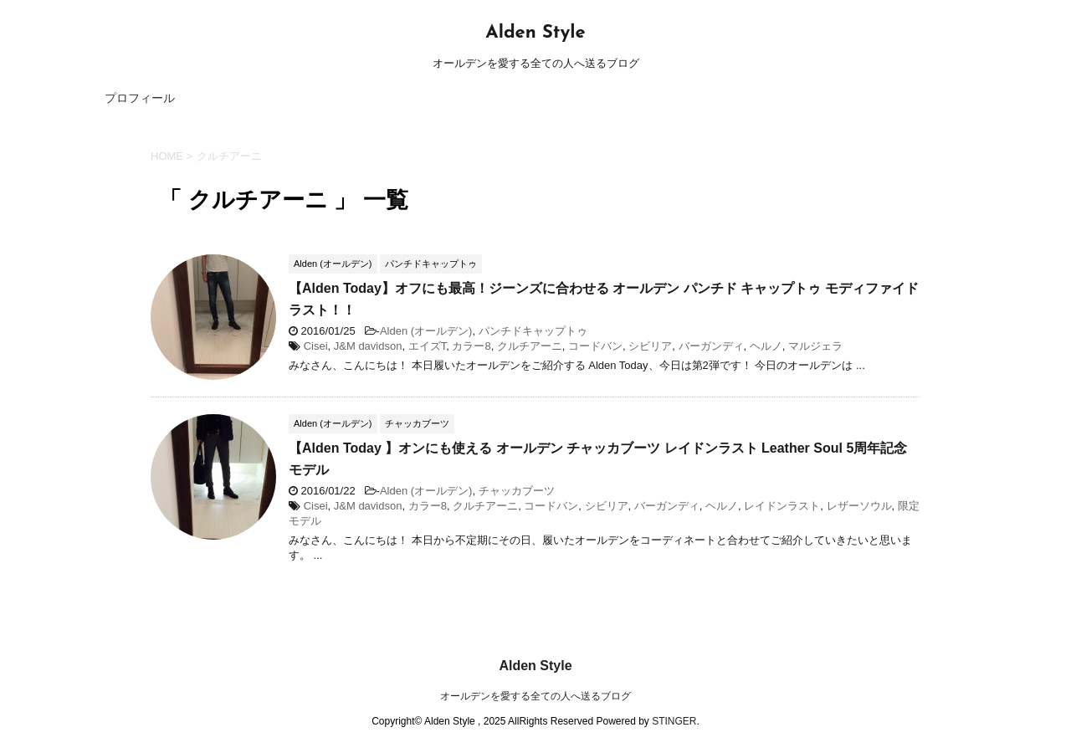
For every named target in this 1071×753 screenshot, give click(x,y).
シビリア (650, 346)
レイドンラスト (782, 505)
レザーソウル (859, 505)
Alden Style (535, 33)
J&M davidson (368, 346)
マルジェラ (815, 346)
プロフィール (140, 98)
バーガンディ (711, 346)
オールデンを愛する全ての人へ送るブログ (535, 696)
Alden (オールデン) (426, 331)
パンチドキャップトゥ (533, 331)
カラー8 (471, 346)
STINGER (674, 721)
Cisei (316, 346)
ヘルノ (766, 346)
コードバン (595, 346)
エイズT (427, 346)
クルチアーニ (529, 346)
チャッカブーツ (517, 490)
